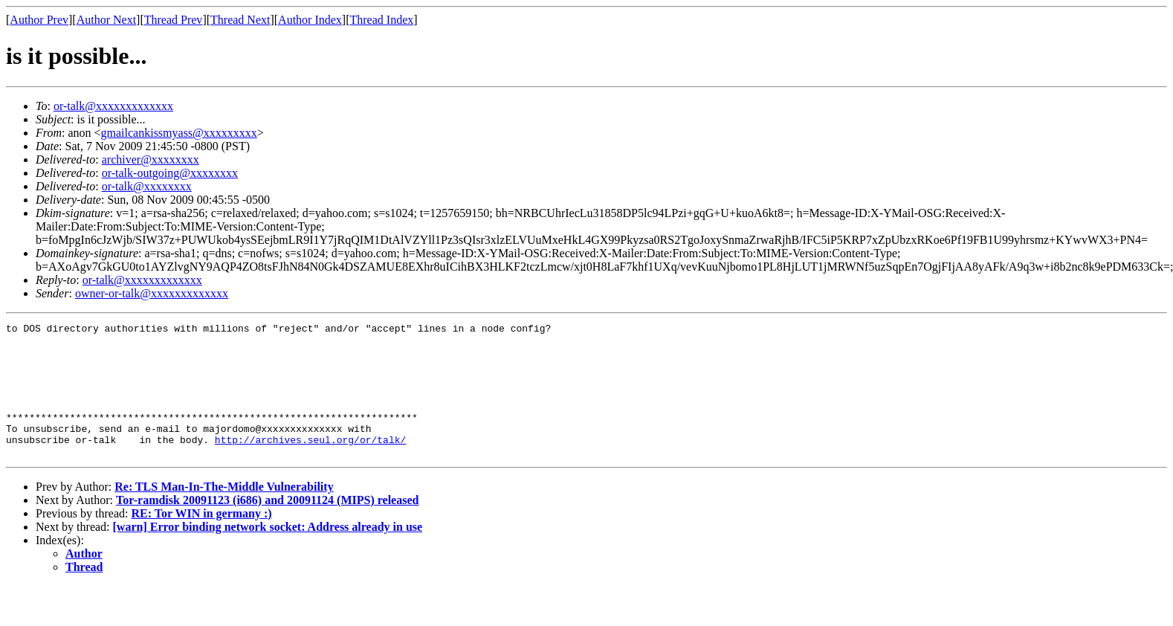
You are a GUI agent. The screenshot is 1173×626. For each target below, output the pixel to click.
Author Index (310, 19)
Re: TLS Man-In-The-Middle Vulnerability (223, 513)
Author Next (106, 19)
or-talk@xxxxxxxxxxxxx (113, 106)
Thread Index (382, 19)
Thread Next (240, 19)
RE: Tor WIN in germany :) (201, 540)
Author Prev (39, 19)
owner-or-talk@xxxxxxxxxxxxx (151, 293)
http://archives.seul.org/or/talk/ (310, 464)
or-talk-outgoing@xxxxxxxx (170, 173)
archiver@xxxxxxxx (150, 159)
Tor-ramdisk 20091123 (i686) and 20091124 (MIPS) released (267, 526)
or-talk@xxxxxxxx (147, 186)
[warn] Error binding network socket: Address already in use (268, 553)
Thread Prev (173, 19)
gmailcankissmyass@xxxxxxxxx (179, 132)
